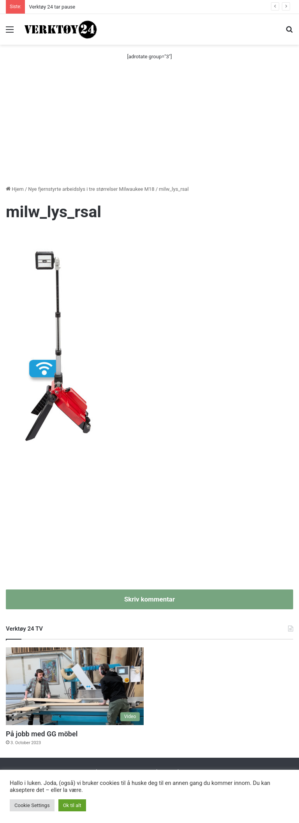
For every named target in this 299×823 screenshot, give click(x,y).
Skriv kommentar (149, 599)
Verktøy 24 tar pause (52, 7)
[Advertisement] (149, 126)
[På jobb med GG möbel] (75, 686)
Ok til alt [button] (72, 805)
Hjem (15, 189)
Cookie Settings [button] (32, 805)
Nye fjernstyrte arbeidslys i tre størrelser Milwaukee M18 (91, 189)
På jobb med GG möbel (41, 734)
